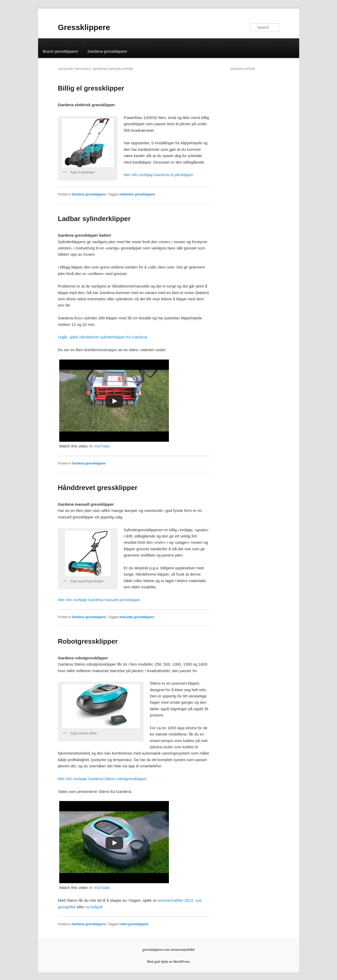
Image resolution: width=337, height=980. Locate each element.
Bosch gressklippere (60, 51)
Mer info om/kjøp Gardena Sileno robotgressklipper (102, 778)
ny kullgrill (94, 907)
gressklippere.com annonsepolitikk (168, 950)
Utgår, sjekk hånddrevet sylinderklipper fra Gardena (102, 337)
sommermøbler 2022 (175, 900)
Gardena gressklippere (107, 51)
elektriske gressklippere (137, 194)
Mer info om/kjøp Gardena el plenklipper (158, 174)
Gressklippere (84, 27)
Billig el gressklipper (91, 88)
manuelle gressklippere (136, 617)
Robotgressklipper (88, 641)
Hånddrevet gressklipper (98, 488)
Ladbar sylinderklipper (94, 219)
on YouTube (99, 446)
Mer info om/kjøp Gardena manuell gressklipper (99, 599)
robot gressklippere (134, 924)
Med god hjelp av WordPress (168, 962)
